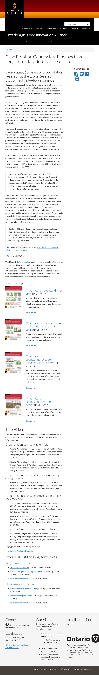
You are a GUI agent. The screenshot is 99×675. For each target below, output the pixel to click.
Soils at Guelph (23, 262)
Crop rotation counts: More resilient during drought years (43, 326)
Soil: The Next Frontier (19, 567)
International (51, 29)
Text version (31, 312)
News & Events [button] (83, 42)
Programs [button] (40, 42)
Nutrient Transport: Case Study (23, 578)
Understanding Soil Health (21, 595)
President (63, 29)
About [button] (40, 29)
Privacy (54, 670)
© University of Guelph (83, 669)
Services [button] (87, 29)
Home (9, 50)
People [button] (18, 42)
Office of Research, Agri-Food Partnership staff (16, 646)
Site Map (66, 670)
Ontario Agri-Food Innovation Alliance (36, 35)
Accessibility (41, 670)
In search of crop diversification (23, 588)
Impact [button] (69, 42)
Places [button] (29, 42)
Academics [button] (28, 29)
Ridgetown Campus (17, 563)
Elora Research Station (19, 584)
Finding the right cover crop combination (27, 571)
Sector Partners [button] (55, 42)
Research (75, 29)
